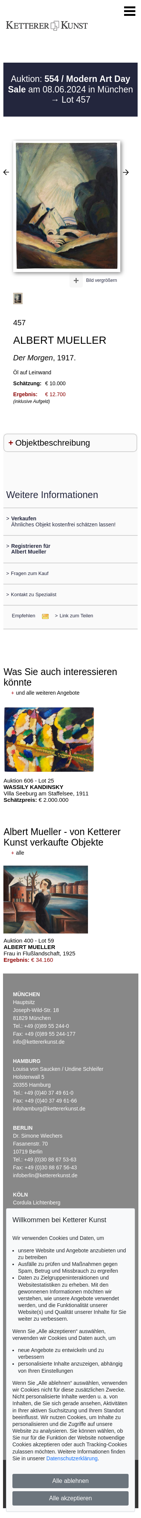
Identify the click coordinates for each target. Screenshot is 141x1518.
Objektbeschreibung (52, 443)
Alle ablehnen (70, 1481)
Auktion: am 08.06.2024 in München (70, 84)
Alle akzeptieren (70, 1498)
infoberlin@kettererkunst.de (45, 1175)
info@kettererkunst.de (39, 1042)
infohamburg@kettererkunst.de (49, 1109)
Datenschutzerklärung (71, 1458)
